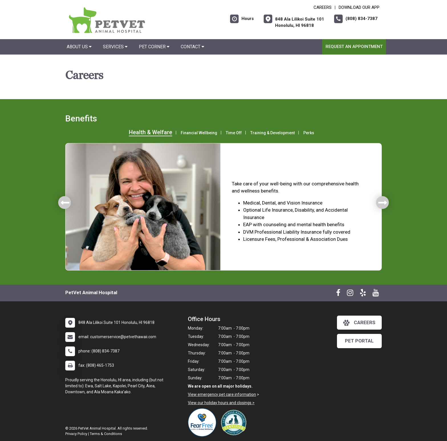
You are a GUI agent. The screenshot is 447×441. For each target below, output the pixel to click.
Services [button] (115, 46)
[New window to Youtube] (376, 294)
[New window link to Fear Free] (203, 422)
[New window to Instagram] (350, 294)
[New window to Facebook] (338, 294)
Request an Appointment (354, 46)
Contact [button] (192, 46)
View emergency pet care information (222, 394)
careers (359, 323)
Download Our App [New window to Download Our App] (359, 7)
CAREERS (323, 7)
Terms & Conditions (106, 434)
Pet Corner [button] (154, 46)
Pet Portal (359, 341)
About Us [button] (79, 46)
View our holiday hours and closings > (221, 402)
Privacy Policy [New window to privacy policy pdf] (76, 434)
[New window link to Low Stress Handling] (235, 422)
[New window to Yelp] (363, 294)
